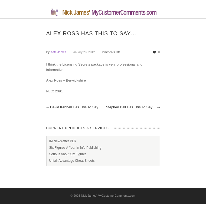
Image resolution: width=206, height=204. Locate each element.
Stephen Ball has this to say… (133, 107)
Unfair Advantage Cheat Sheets (72, 161)
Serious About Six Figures (68, 154)
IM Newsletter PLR (62, 141)
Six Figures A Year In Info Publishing (75, 148)
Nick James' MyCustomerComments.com (108, 195)
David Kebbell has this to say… (74, 107)
